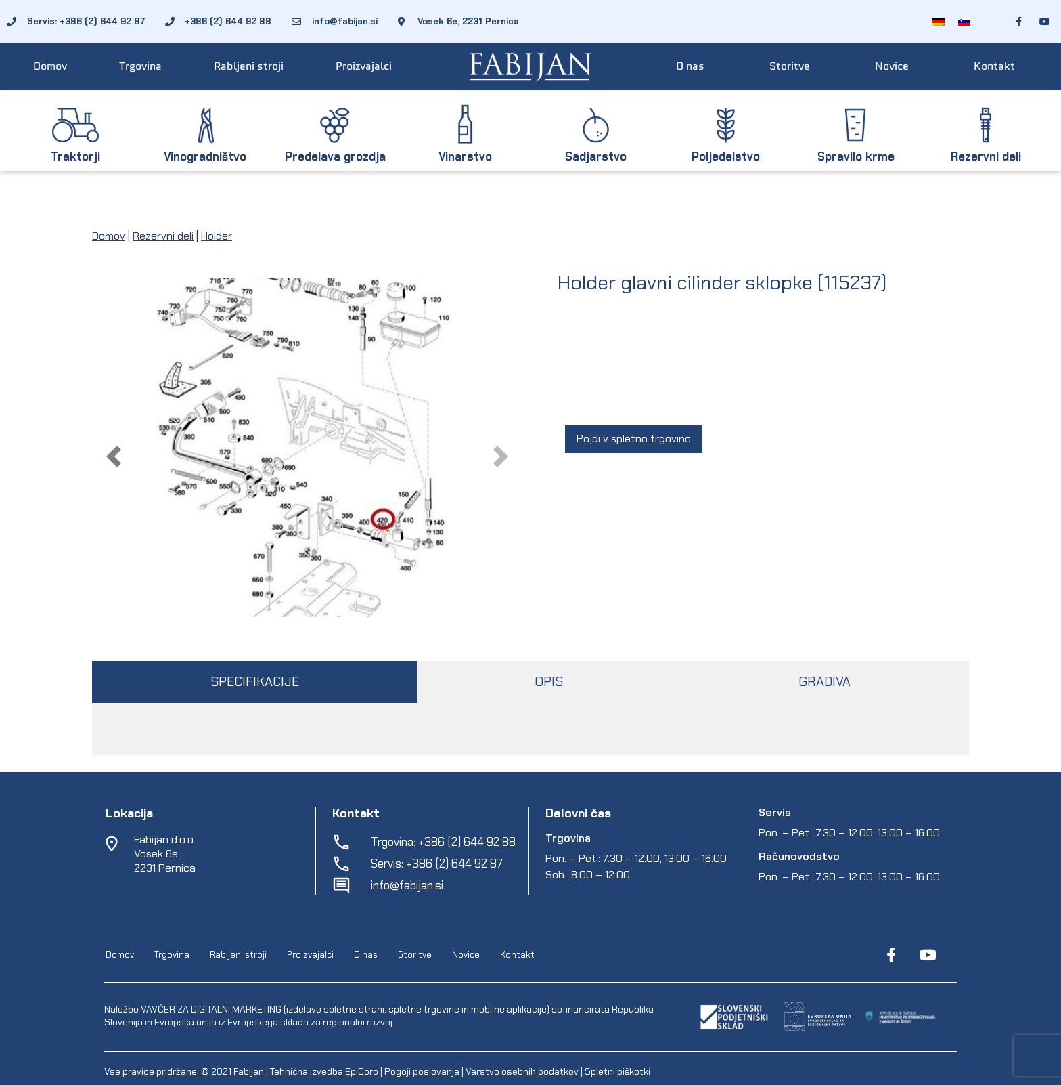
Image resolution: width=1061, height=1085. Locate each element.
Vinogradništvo (205, 156)
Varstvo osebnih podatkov (522, 1071)
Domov (50, 66)
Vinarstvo (465, 156)
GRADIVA (824, 681)
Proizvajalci (364, 66)
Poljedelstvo (726, 156)
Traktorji (75, 156)
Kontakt (994, 66)
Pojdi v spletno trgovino (634, 438)
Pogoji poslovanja (421, 1071)
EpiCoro (361, 1071)
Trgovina (140, 66)
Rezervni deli (986, 156)
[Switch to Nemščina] (938, 21)
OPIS (549, 681)
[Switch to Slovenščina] (964, 21)
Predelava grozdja (335, 156)
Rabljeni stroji (249, 66)
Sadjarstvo (596, 156)
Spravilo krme (856, 156)
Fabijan (248, 1071)
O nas (690, 66)
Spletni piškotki (617, 1071)
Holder (216, 236)
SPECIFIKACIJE (254, 681)
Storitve (789, 66)
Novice (892, 66)
